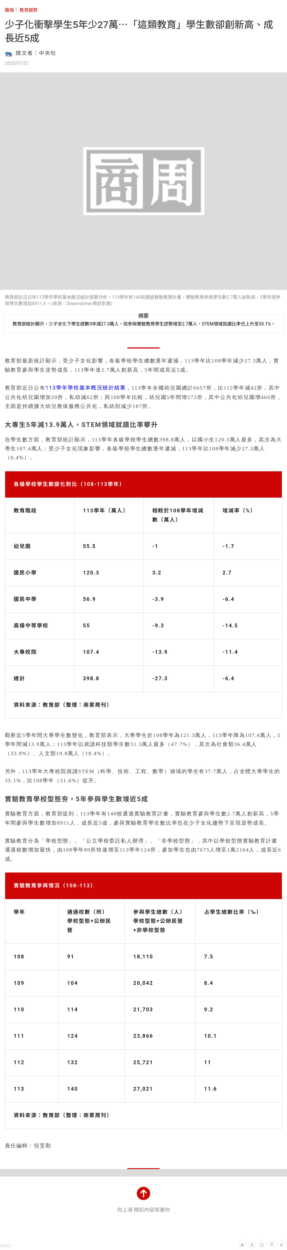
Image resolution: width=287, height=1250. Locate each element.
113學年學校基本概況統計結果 (86, 388)
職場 (9, 10)
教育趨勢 (29, 10)
